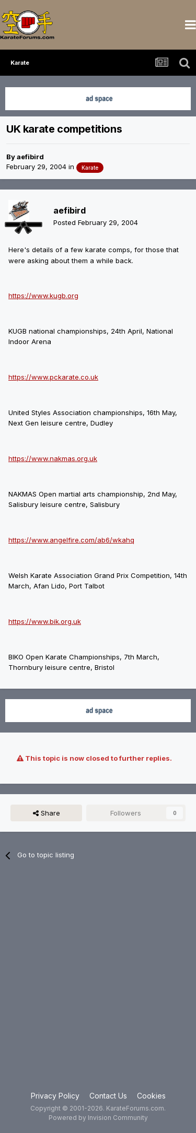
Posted (95, 222)
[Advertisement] (98, 982)
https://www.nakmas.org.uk (52, 458)
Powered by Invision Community (98, 1118)
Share (46, 813)
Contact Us (108, 1095)
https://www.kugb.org (43, 295)
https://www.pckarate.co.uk (53, 377)
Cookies (151, 1095)
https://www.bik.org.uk (44, 621)
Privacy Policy (55, 1095)
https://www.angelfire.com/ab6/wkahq (71, 540)
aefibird (30, 156)
